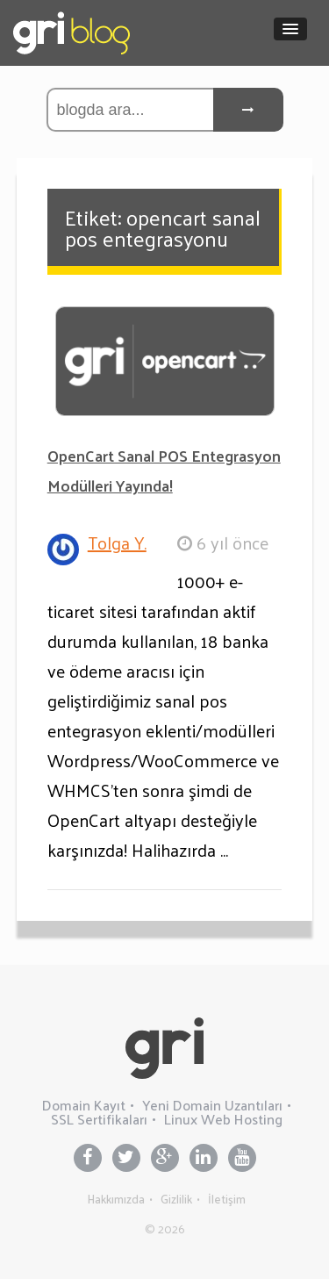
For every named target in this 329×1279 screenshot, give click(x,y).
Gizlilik (176, 1199)
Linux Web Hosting (223, 1119)
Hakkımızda (116, 1199)
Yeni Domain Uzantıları (212, 1104)
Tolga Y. (117, 542)
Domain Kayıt (83, 1104)
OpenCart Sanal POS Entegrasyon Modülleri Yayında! (164, 470)
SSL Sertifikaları (99, 1119)
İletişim (227, 1199)
